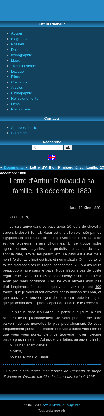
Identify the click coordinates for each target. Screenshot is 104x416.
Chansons (19, 82)
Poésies (17, 44)
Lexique (17, 71)
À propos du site (24, 127)
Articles (17, 87)
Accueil (17, 33)
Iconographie (21, 55)
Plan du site (20, 109)
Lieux (15, 60)
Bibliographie (21, 93)
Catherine (19, 133)
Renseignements (24, 98)
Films (15, 77)
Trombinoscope (23, 66)
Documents (20, 50)
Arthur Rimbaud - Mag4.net (61, 405)
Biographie (19, 39)
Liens (15, 104)
